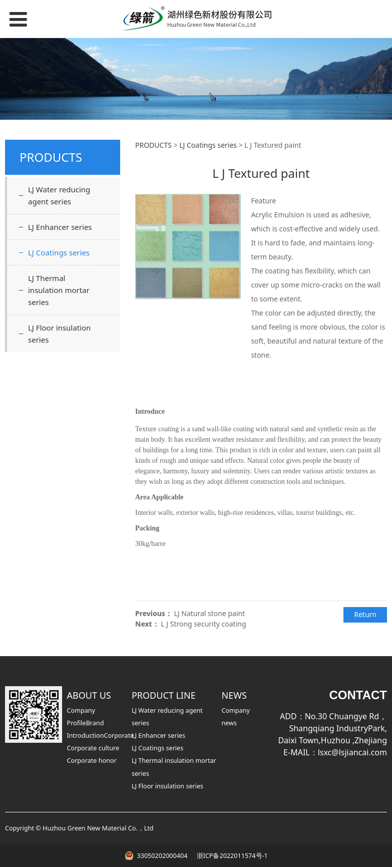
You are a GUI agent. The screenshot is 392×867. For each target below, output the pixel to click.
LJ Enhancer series (60, 227)
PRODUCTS (153, 145)
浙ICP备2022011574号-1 (231, 855)
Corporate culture (93, 748)
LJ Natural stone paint (209, 613)
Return (365, 614)
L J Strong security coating (203, 624)
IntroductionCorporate (100, 735)
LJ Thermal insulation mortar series (59, 290)
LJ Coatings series (59, 252)
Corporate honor (92, 760)
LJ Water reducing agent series (59, 195)
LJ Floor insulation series (59, 334)
